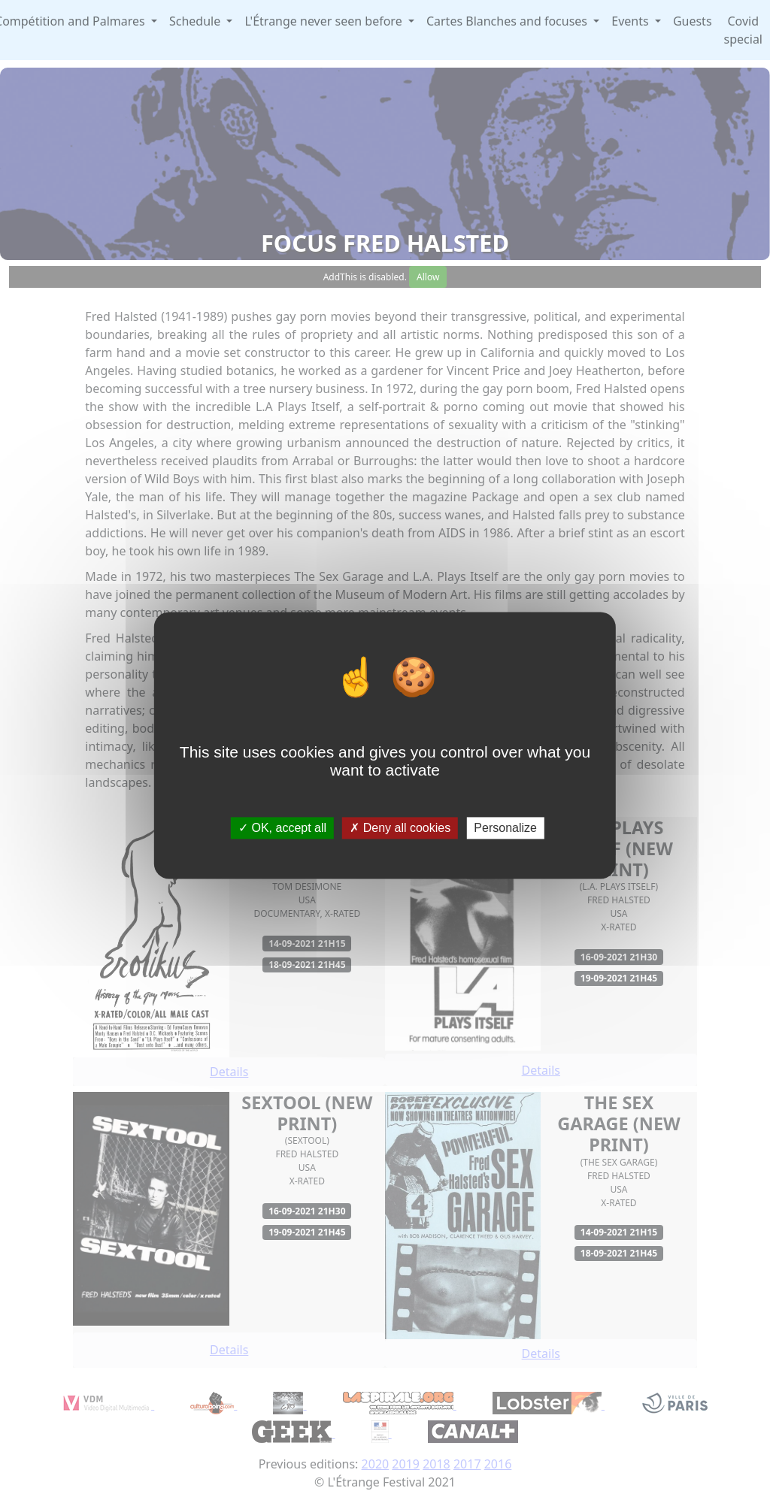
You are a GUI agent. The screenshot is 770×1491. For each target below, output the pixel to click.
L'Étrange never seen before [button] (324, 21)
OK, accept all (282, 827)
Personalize (505, 827)
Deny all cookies (400, 827)
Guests (692, 21)
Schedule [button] (196, 21)
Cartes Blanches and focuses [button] (508, 21)
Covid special (743, 30)
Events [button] (631, 21)
